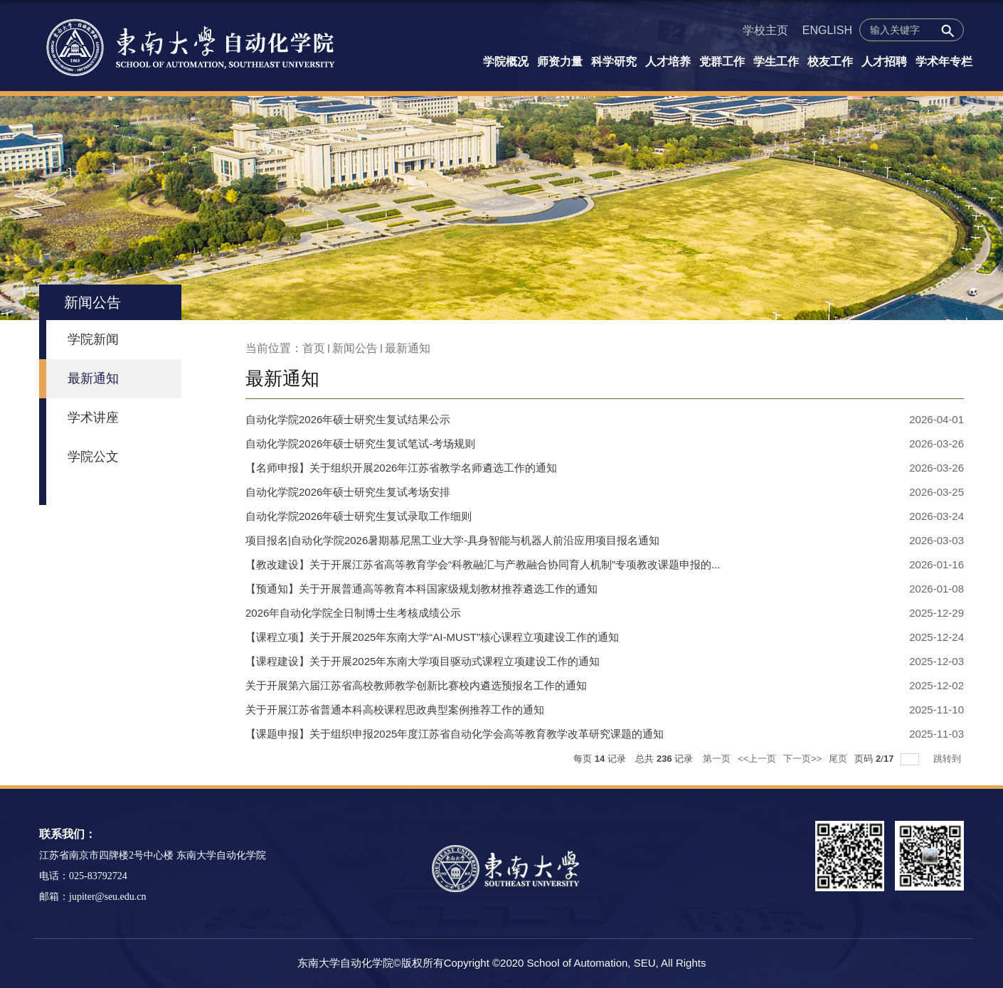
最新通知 (407, 348)
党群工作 (722, 61)
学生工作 (776, 61)
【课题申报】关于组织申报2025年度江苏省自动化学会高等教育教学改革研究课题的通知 (454, 734)
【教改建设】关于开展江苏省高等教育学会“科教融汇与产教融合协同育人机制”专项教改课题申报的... (483, 564)
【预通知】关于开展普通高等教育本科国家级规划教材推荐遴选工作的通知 (421, 589)
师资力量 (560, 61)
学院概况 (506, 61)
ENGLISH (827, 30)
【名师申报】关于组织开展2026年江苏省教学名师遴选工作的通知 (401, 468)
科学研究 (614, 61)
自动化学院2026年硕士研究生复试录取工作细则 (358, 516)
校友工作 (830, 61)
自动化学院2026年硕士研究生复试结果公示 (347, 419)
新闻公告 (355, 348)
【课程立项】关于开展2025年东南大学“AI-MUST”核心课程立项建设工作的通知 (432, 637)
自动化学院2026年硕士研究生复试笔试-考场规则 (360, 443)
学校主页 (765, 30)
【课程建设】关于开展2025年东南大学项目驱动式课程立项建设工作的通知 (422, 661)
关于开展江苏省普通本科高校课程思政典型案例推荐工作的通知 (394, 709)
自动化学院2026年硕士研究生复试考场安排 (347, 492)
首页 (313, 348)
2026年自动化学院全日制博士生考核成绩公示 (353, 613)
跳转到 (948, 758)
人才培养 (668, 61)
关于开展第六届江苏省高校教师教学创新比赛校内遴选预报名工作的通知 (416, 685)
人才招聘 (884, 61)
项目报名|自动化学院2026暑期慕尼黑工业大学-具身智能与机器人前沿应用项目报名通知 (452, 540)
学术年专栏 (944, 61)
